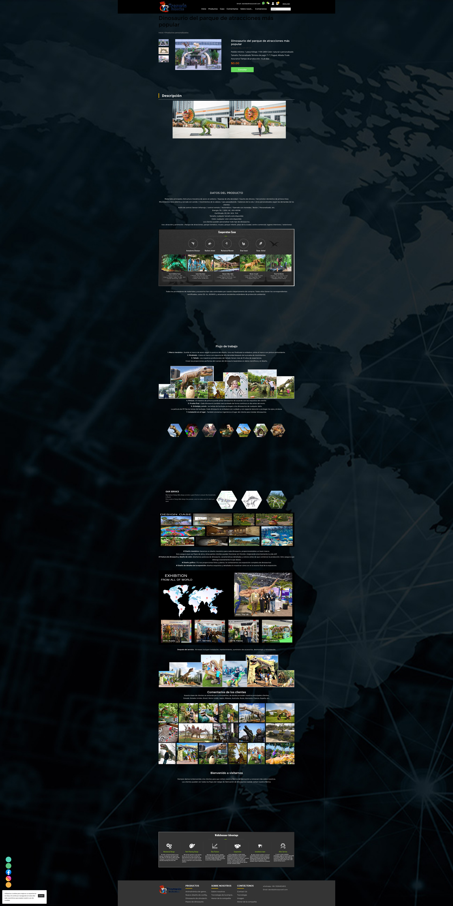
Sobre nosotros (246, 9)
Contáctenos (261, 9)
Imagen (240, 898)
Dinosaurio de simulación (197, 898)
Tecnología (242, 895)
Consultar (242, 70)
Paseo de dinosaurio (195, 902)
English (286, 4)
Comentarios (232, 9)
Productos (213, 9)
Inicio (203, 9)
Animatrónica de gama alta (198, 891)
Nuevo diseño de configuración (199, 895)
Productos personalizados (176, 33)
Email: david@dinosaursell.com (248, 4)
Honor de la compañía (221, 898)
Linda (8, 859)
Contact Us (242, 891)
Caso (222, 9)
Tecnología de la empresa (222, 895)
